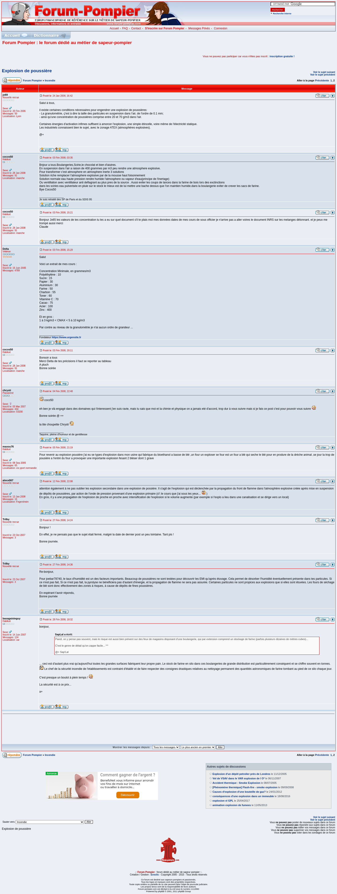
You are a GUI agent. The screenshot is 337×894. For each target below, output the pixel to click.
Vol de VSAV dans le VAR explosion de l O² (238, 778)
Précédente (322, 80)
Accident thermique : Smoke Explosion (236, 782)
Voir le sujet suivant (324, 72)
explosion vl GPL (222, 800)
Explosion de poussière (27, 70)
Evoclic (155, 874)
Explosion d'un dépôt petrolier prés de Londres (241, 774)
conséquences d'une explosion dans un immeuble (243, 796)
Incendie (50, 80)
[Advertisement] (57, 56)
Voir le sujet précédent (322, 74)
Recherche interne (282, 13)
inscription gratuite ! (282, 56)
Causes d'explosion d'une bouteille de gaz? (239, 791)
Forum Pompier (32, 80)
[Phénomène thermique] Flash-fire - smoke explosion (245, 787)
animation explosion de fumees (231, 805)
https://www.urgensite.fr (66, 337)
